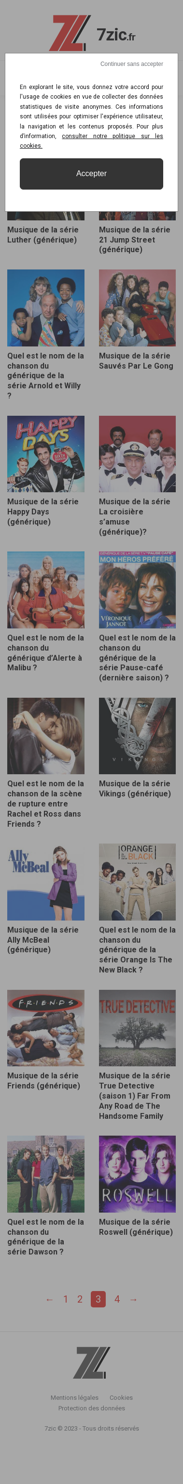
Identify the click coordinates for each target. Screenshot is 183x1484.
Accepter (91, 173)
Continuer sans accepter (131, 64)
